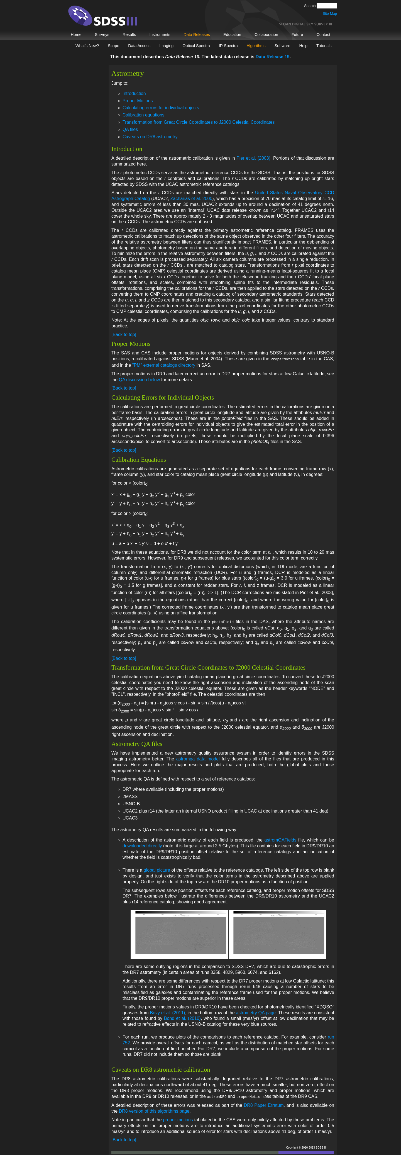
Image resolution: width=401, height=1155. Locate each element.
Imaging (166, 45)
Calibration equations (143, 115)
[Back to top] (123, 334)
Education (232, 34)
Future (297, 34)
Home (76, 34)
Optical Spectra (196, 45)
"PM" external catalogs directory (163, 364)
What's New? (87, 45)
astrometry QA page (256, 1011)
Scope (113, 45)
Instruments (159, 34)
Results (129, 34)
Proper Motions (138, 100)
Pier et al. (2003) (253, 158)
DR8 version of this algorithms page (154, 1109)
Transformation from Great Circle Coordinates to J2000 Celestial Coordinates (199, 122)
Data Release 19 (273, 56)
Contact (323, 34)
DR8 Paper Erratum (264, 1103)
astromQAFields (281, 839)
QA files (130, 129)
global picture (157, 869)
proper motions (178, 1118)
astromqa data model (198, 757)
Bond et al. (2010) (182, 1017)
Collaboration (266, 34)
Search (310, 6)
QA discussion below (139, 379)
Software (282, 45)
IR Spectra (228, 45)
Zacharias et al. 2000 (191, 198)
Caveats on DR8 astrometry (150, 136)
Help (303, 45)
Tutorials (324, 45)
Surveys (102, 34)
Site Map (330, 13)
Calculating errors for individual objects (161, 107)
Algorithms (256, 45)
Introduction (134, 93)
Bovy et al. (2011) (167, 1011)
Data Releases (197, 34)
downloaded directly (142, 844)
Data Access (139, 45)
